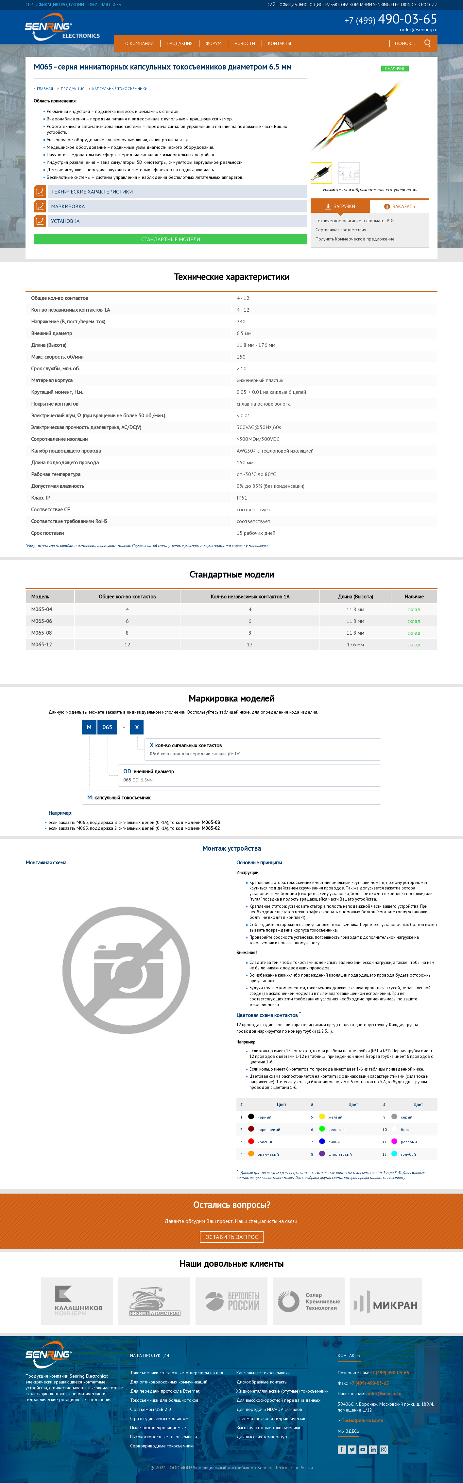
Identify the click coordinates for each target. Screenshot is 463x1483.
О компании (139, 43)
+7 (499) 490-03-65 (389, 1373)
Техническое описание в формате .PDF (355, 221)
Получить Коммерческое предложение (355, 239)
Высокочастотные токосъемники (268, 1427)
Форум (213, 43)
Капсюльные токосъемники (263, 1373)
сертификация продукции (55, 5)
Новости (244, 43)
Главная (45, 88)
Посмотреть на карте (362, 1420)
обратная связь (104, 5)
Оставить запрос (231, 1237)
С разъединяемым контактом (159, 1418)
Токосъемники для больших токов (164, 1400)
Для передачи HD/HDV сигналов (269, 1409)
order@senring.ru (418, 29)
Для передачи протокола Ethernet (164, 1391)
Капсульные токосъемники (119, 88)
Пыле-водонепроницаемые (158, 1427)
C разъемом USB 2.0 (150, 1409)
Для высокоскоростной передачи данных (278, 1400)
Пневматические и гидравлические (271, 1418)
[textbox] (405, 43)
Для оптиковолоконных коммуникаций (168, 1382)
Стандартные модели (170, 239)
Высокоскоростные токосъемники (163, 1437)
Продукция (180, 43)
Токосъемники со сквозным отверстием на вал (176, 1373)
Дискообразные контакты (261, 1382)
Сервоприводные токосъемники (162, 1446)
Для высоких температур (261, 1437)
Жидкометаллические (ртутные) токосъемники (282, 1391)
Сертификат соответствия (341, 230)
